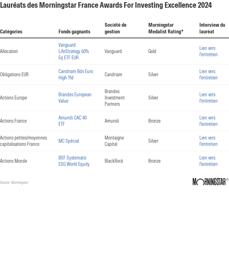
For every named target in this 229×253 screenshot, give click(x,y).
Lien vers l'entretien (208, 51)
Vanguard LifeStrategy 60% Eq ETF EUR (73, 51)
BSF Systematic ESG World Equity (73, 161)
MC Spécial (68, 141)
